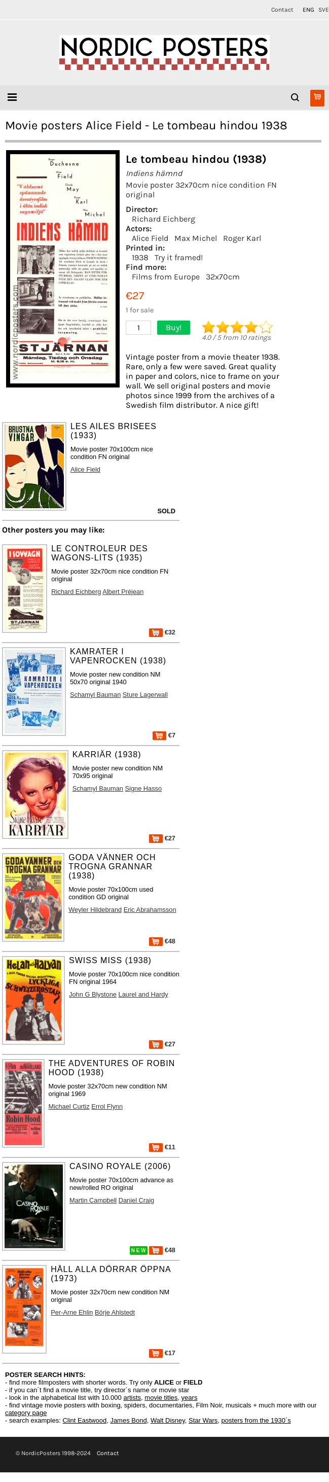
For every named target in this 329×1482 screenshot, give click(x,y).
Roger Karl (242, 238)
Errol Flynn (107, 1106)
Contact (282, 9)
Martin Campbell (93, 1200)
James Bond (128, 1420)
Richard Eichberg (163, 219)
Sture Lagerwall (145, 694)
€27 (162, 838)
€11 (162, 1147)
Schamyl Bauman (95, 694)
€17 (162, 1353)
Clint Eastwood (84, 1420)
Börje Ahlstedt (115, 1312)
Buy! (173, 327)
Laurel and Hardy (143, 994)
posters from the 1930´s (256, 1420)
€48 (162, 941)
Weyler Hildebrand (95, 909)
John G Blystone (93, 994)
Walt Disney (168, 1420)
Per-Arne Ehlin (72, 1312)
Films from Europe (166, 276)
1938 (140, 257)
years (189, 1397)
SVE (323, 9)
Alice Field (150, 238)
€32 (162, 632)
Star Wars (203, 1420)
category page (26, 1413)
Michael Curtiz (69, 1106)
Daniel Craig (136, 1200)
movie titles (160, 1397)
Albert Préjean (122, 591)
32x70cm (223, 276)
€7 (164, 735)
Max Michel (195, 238)
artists (132, 1397)
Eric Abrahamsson (150, 909)
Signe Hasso (143, 788)
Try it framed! (179, 257)
